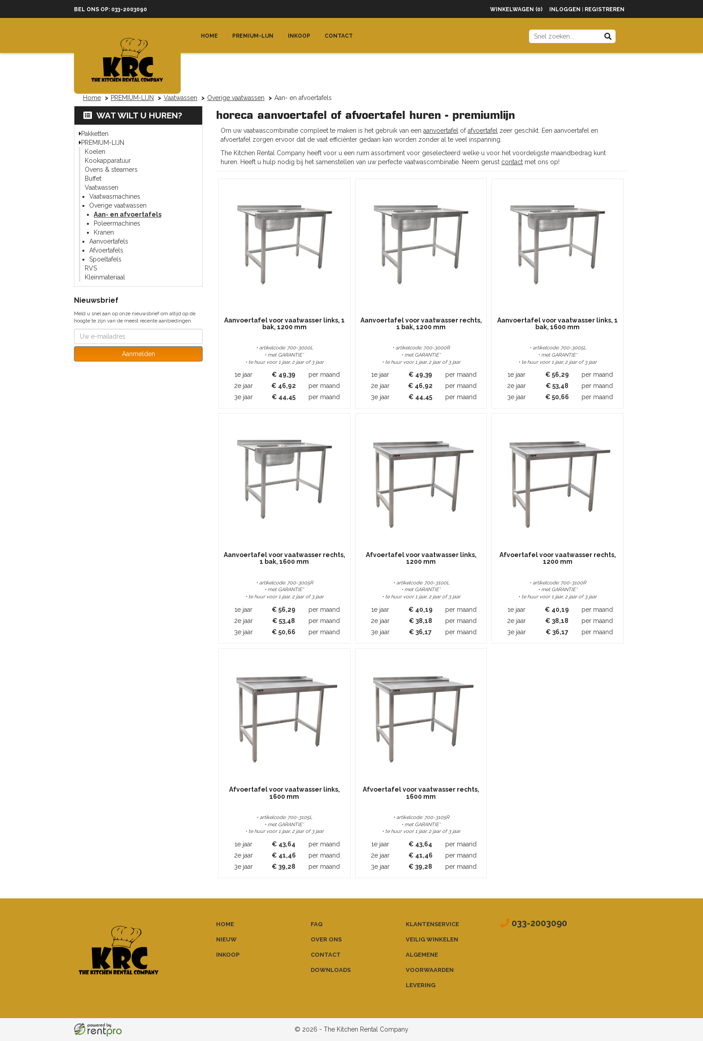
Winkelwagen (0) (516, 9)
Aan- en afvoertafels (127, 214)
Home (209, 36)
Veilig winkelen (432, 939)
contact (512, 162)
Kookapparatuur (108, 160)
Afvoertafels (106, 250)
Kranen (104, 232)
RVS (91, 268)
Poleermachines (117, 223)
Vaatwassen (180, 97)
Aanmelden (138, 353)
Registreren (605, 9)
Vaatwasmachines (114, 196)
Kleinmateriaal (105, 277)
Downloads (331, 970)
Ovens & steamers (111, 169)
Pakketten (94, 133)
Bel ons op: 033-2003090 (110, 9)
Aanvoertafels (108, 241)
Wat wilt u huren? (132, 115)
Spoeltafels (105, 259)
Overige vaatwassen (236, 97)
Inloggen (565, 9)
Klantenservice (432, 924)
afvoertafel (483, 130)
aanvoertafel (440, 130)
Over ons (326, 939)
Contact (339, 36)
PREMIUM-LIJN (132, 97)
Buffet (93, 178)
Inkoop (299, 36)
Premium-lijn (252, 36)
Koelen (95, 151)
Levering (420, 985)
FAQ (317, 924)
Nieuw (226, 939)
